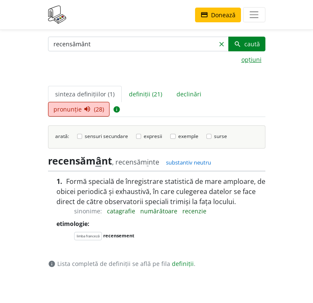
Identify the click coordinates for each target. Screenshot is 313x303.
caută (247, 44)
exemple (188, 136)
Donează (218, 15)
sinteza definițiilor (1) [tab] (85, 94)
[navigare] (254, 14)
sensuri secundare (106, 136)
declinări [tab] (189, 94)
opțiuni (251, 60)
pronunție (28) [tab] (79, 109)
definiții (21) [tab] (145, 94)
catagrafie (122, 211)
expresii (153, 136)
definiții (183, 264)
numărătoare (159, 211)
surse (220, 136)
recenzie (194, 211)
